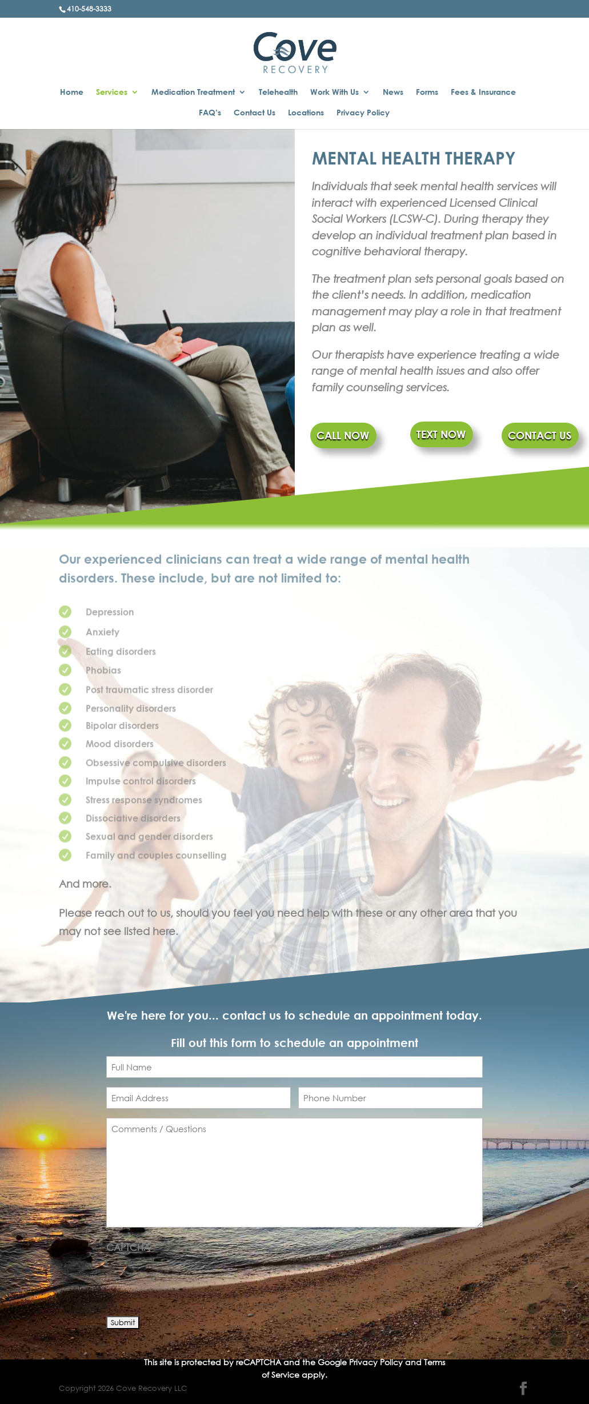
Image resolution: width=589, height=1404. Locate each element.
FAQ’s (210, 113)
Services (111, 92)
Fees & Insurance (483, 92)
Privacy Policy (363, 113)
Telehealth (278, 92)
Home (71, 92)
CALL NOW (342, 435)
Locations (306, 113)
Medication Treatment (193, 92)
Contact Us (254, 113)
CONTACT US (539, 435)
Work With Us (334, 92)
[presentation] (193, 1281)
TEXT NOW (441, 434)
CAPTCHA (128, 1247)
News (393, 92)
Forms (427, 92)
